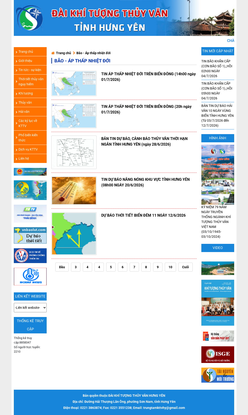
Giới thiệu (24, 61)
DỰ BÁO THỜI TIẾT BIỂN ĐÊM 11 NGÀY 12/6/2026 (143, 215)
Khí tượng (24, 93)
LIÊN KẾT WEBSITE (30, 296)
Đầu (62, 267)
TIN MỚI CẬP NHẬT (217, 51)
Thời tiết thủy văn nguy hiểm (30, 81)
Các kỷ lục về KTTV (26, 123)
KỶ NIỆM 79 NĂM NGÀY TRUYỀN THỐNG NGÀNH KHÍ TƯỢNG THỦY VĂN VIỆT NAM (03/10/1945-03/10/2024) (217, 205)
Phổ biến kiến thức (27, 137)
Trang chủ (63, 53)
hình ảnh (217, 138)
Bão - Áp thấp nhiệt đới (93, 53)
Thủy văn (24, 102)
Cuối (185, 267)
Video (218, 248)
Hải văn (23, 111)
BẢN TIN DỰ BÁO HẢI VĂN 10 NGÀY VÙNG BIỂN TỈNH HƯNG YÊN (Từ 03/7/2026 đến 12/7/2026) (217, 115)
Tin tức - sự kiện (28, 70)
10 (170, 267)
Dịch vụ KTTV (27, 149)
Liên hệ (22, 158)
